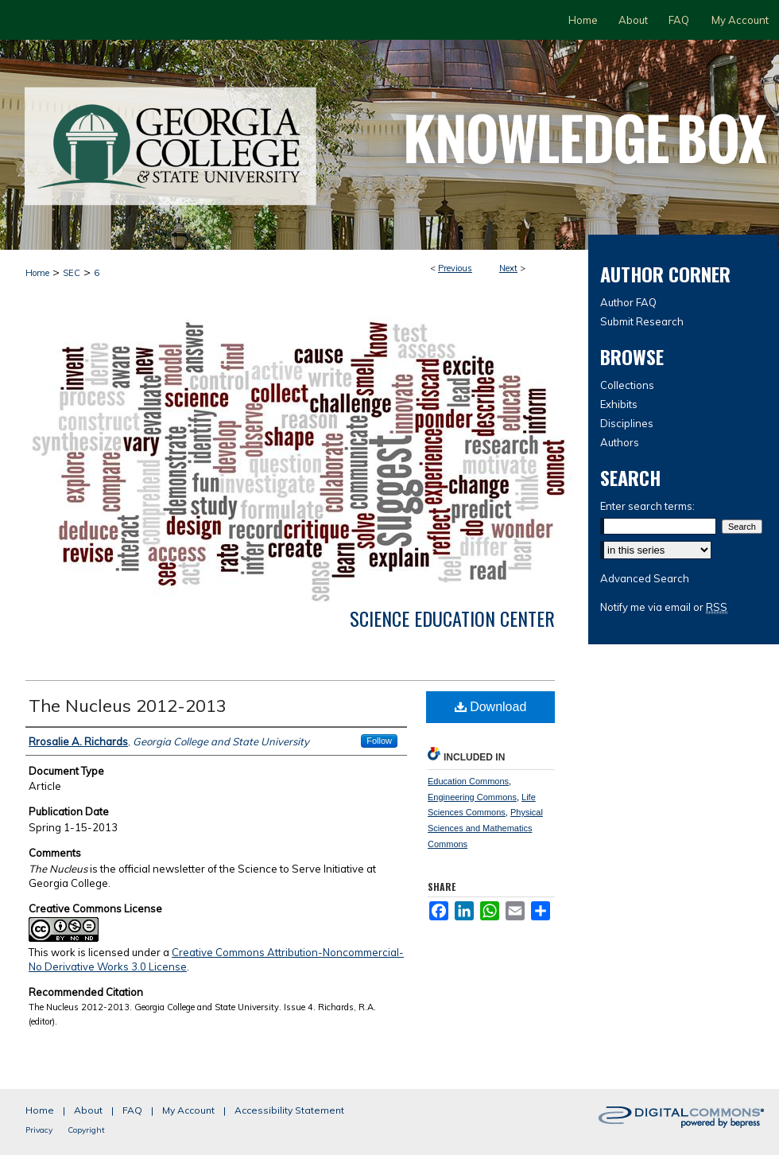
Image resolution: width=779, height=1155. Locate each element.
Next (508, 268)
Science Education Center (452, 618)
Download (491, 707)
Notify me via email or (663, 607)
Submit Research (642, 321)
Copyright (86, 1130)
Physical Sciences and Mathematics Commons (485, 828)
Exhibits (619, 404)
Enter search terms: (647, 506)
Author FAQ (628, 302)
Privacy (38, 1130)
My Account (188, 1110)
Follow (379, 740)
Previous (455, 268)
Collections (627, 385)
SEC (71, 272)
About (88, 1110)
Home (37, 272)
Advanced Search (644, 578)
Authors (619, 442)
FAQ (132, 1110)
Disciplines (626, 423)
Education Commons (468, 781)
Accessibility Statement (289, 1110)
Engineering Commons (472, 797)
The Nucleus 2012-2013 (128, 705)
